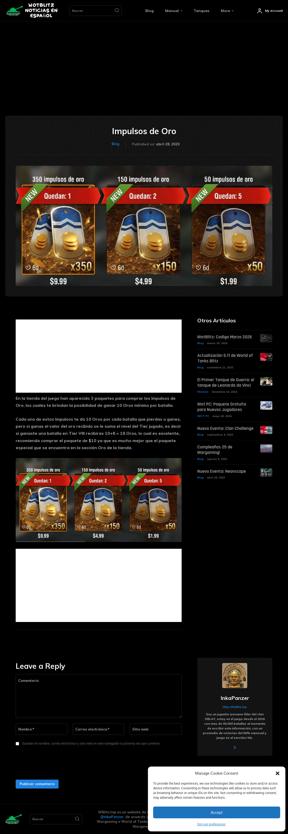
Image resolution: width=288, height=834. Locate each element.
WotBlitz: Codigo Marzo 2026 (223, 337)
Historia (202, 390)
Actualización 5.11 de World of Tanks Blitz (223, 358)
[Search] (117, 10)
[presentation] (53, 764)
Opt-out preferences (211, 824)
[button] (277, 773)
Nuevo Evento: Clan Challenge (223, 426)
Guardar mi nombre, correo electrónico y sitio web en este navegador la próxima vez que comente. (91, 743)
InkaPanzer (235, 698)
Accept (217, 812)
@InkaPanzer (112, 817)
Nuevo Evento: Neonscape (219, 463)
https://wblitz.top (235, 707)
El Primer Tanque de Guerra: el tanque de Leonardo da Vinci (223, 381)
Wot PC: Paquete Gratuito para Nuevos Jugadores (224, 405)
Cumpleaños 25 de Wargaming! (224, 445)
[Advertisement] (144, 60)
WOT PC (203, 414)
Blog (115, 143)
